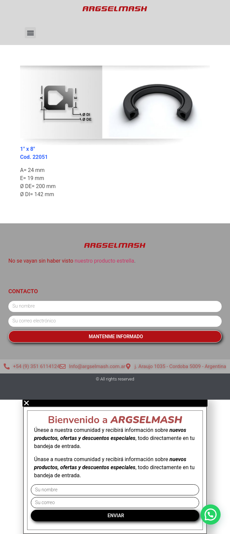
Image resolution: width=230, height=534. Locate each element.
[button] (30, 32)
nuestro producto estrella (104, 261)
